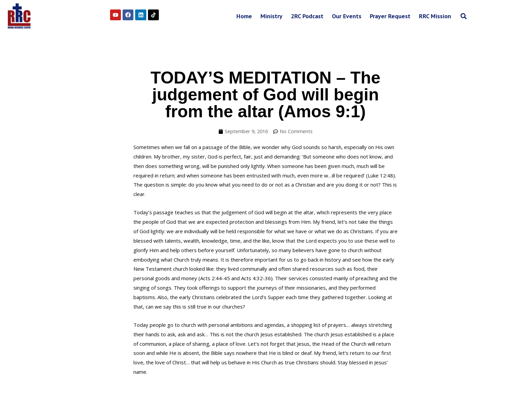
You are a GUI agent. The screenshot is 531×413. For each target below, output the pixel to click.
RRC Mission (435, 16)
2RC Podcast (307, 16)
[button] (463, 16)
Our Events (346, 16)
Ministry (271, 16)
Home (244, 16)
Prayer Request (390, 16)
